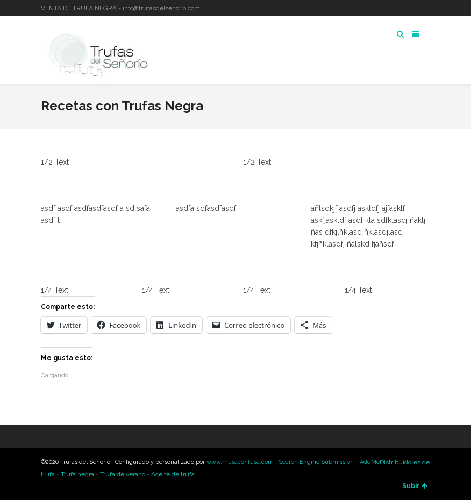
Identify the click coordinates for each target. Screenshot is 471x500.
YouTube (429, 8)
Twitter (397, 8)
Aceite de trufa (173, 474)
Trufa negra (77, 474)
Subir (414, 486)
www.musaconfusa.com (240, 462)
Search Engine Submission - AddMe (329, 462)
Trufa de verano (122, 474)
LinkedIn (413, 8)
